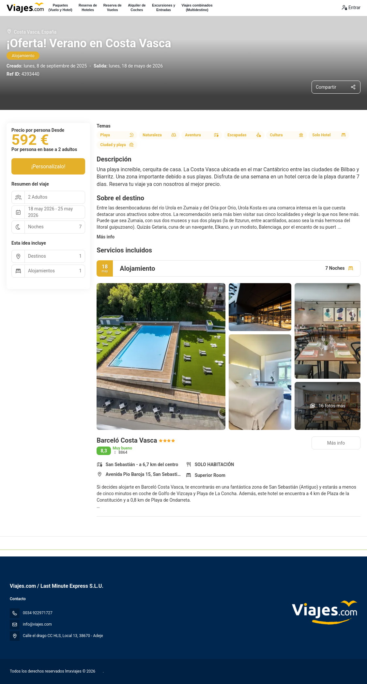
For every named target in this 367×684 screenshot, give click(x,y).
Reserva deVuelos (112, 7)
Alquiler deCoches (136, 7)
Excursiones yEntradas (163, 7)
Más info (106, 236)
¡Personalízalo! (48, 166)
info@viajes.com (37, 624)
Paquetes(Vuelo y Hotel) (60, 7)
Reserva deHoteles (88, 7)
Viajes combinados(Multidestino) (197, 7)
